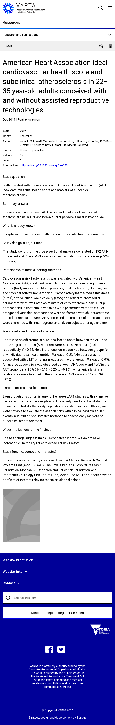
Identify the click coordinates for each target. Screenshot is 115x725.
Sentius (81, 717)
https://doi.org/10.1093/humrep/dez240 (44, 165)
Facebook (49, 649)
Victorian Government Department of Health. (57, 669)
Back (9, 45)
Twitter (61, 649)
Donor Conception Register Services (57, 613)
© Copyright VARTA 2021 (57, 710)
